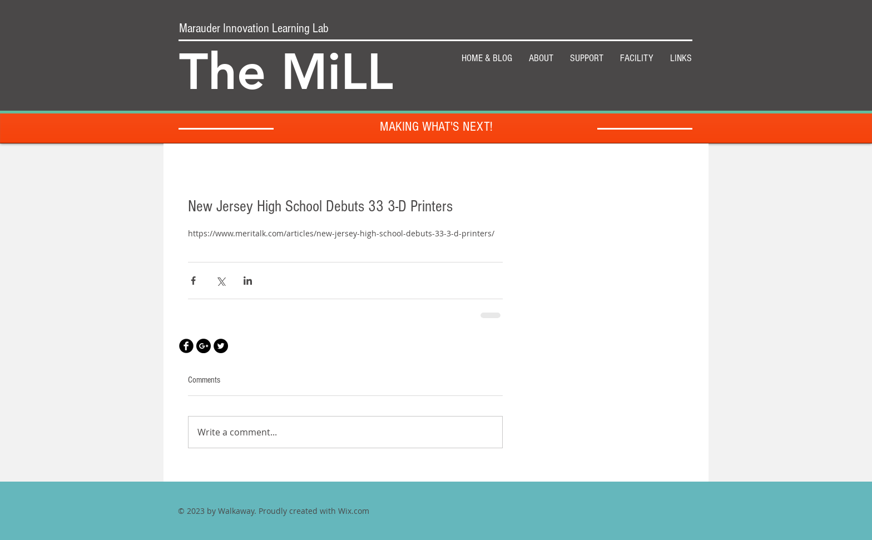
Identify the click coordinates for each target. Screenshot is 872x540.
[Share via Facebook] (193, 280)
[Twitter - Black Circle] (221, 346)
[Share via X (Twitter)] (220, 280)
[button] (587, 58)
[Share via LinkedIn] (247, 280)
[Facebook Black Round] (186, 346)
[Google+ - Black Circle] (203, 346)
